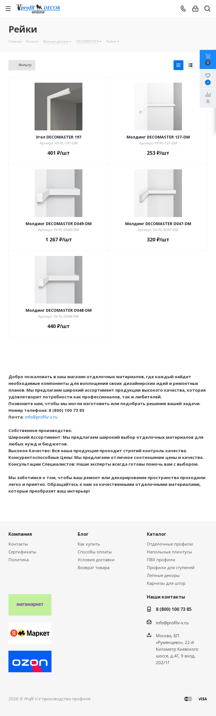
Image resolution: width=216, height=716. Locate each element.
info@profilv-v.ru (41, 417)
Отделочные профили (170, 544)
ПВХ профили (161, 559)
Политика (18, 559)
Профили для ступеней (171, 567)
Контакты (18, 544)
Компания (20, 534)
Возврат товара (93, 567)
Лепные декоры (163, 575)
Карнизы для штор (166, 583)
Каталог (156, 534)
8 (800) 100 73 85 (174, 609)
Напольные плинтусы (169, 552)
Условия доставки (96, 559)
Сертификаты (22, 552)
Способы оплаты (95, 552)
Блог (83, 534)
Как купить (89, 544)
